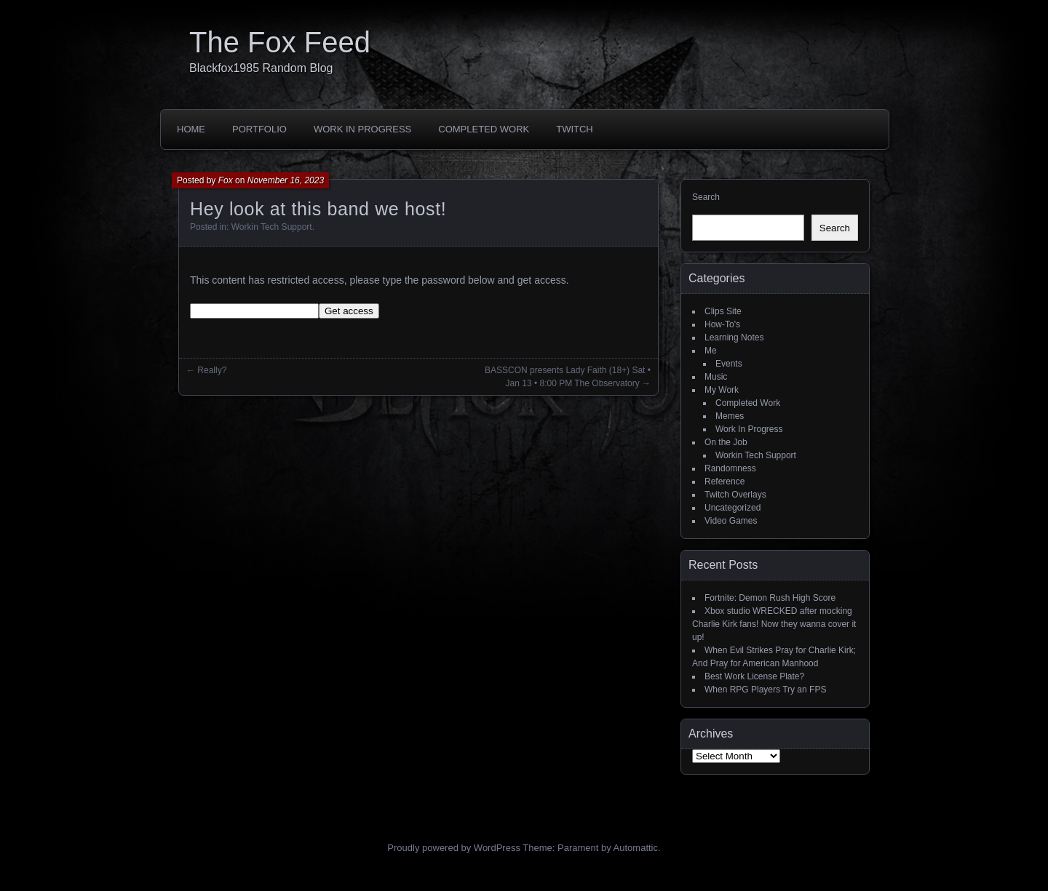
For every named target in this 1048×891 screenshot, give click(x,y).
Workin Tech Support (271, 227)
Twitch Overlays (735, 495)
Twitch (574, 129)
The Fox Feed (279, 42)
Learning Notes (733, 337)
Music (715, 377)
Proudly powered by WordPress (453, 847)
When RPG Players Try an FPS (765, 689)
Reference (724, 481)
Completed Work (483, 129)
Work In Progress (362, 129)
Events (728, 364)
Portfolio (259, 129)
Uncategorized (732, 508)
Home (191, 129)
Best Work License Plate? (754, 676)
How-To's (722, 324)
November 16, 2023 (285, 180)
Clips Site (723, 311)
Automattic (636, 847)
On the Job (725, 442)
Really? (211, 370)
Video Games (731, 521)
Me (710, 350)
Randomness (730, 468)
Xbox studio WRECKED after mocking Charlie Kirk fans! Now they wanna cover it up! (774, 624)
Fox (225, 180)
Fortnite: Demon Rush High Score (769, 598)
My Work (721, 390)
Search (706, 197)
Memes (729, 416)
